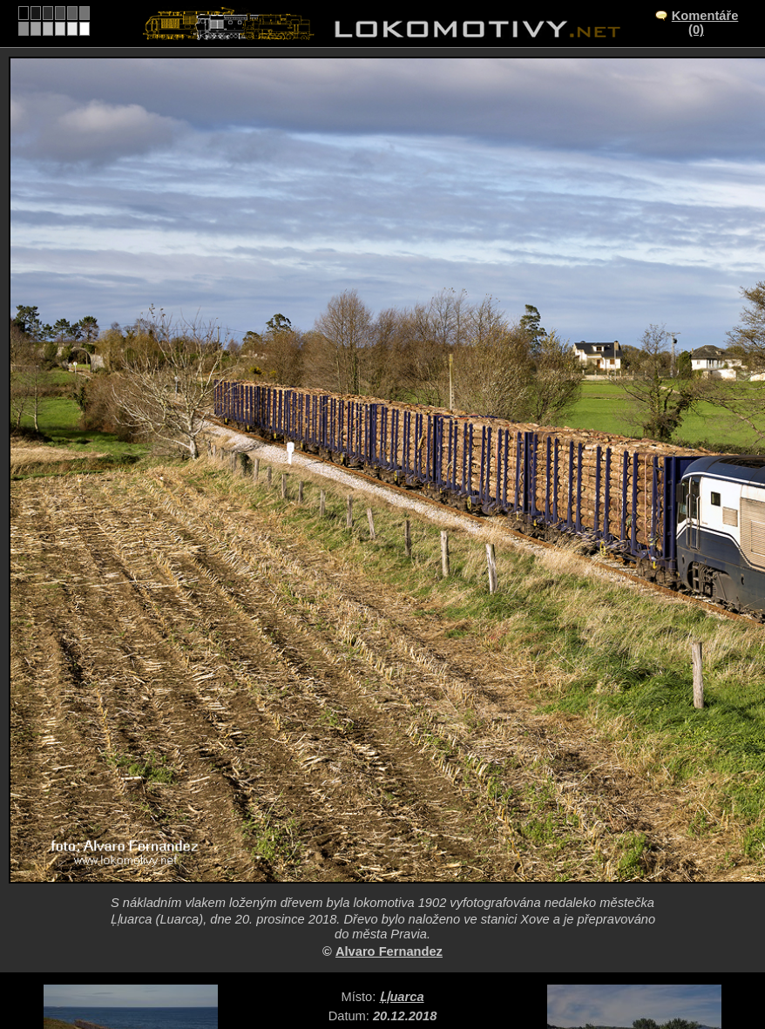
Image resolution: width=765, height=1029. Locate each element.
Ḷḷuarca (401, 997)
